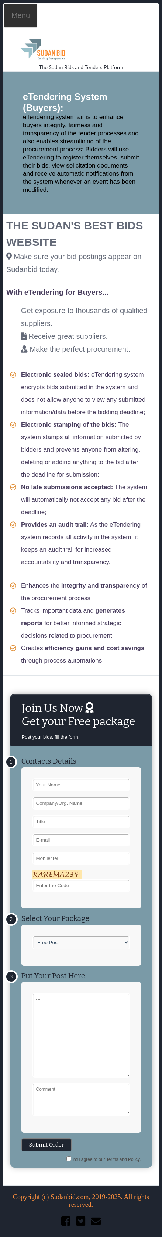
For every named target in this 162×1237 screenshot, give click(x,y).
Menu (20, 15)
